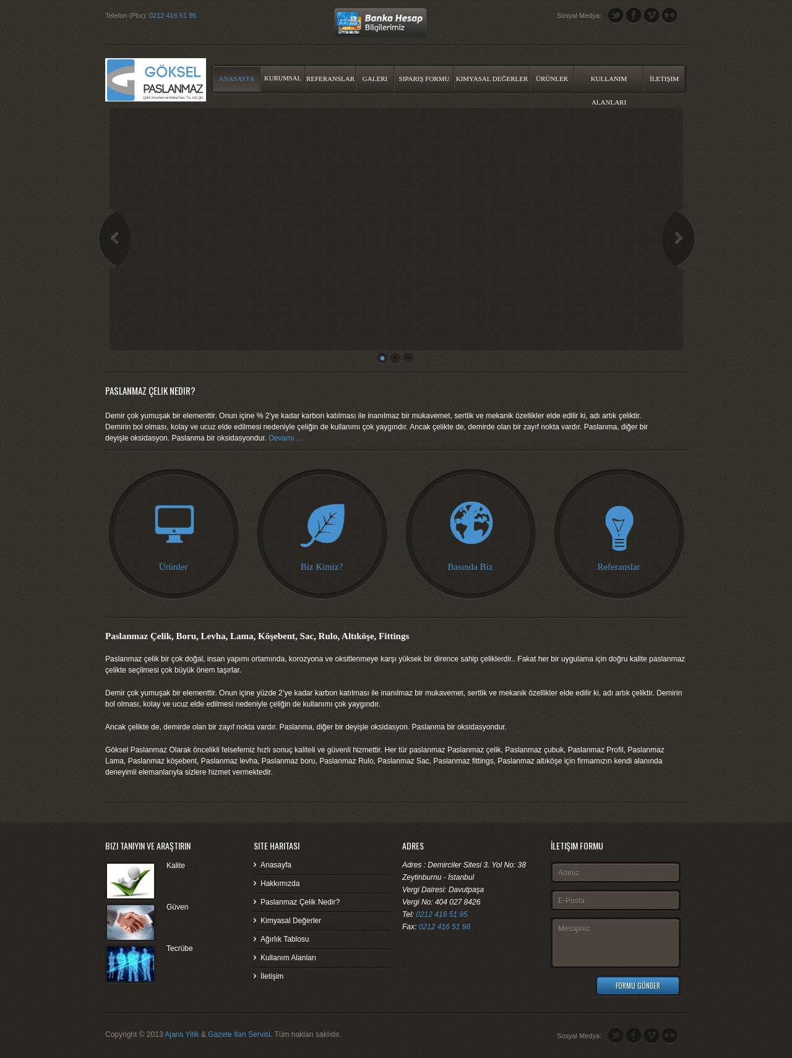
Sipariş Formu (424, 78)
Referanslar (330, 78)
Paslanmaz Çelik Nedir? (300, 902)
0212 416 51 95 (172, 15)
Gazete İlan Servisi (239, 1034)
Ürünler (552, 78)
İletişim (664, 78)
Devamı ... (286, 438)
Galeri (375, 78)
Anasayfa (236, 78)
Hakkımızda (279, 883)
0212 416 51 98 (444, 927)
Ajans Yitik (182, 1034)
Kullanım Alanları (609, 83)
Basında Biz (470, 567)
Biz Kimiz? (322, 567)
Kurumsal (282, 78)
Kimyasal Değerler (492, 78)
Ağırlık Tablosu (284, 939)
